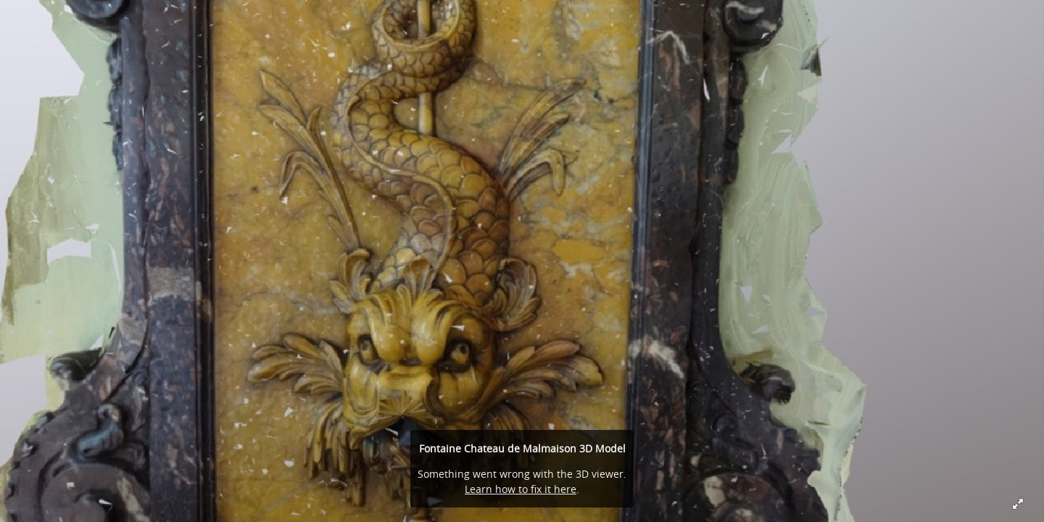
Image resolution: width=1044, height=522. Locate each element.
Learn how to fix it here (520, 489)
